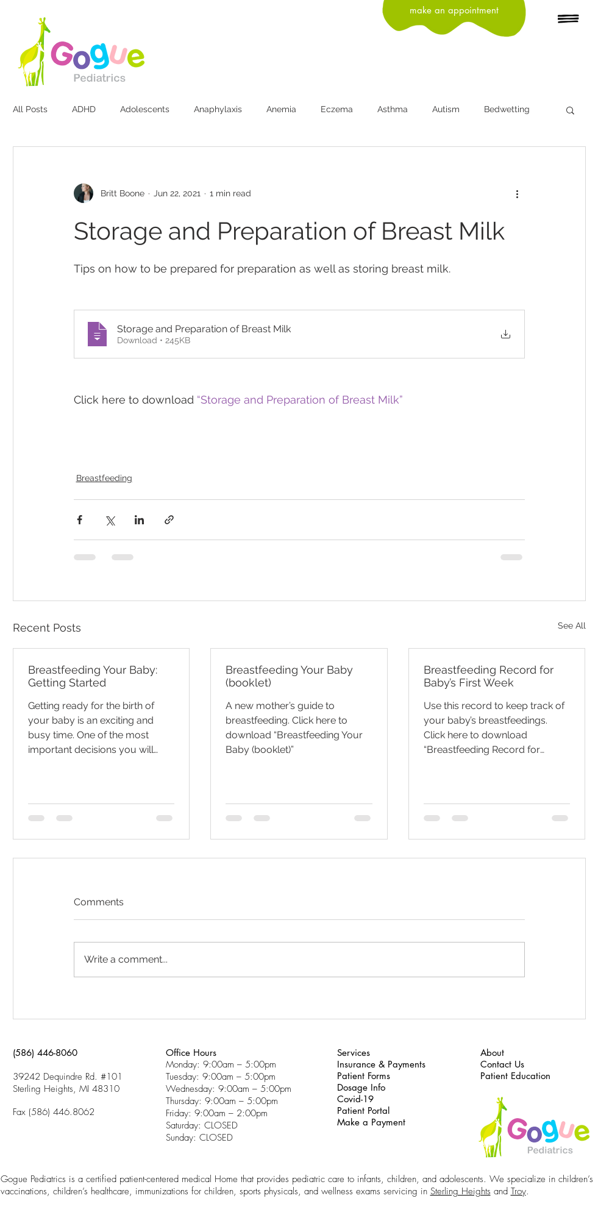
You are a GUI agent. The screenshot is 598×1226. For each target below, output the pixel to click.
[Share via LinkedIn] (139, 520)
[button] (569, 19)
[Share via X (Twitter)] (109, 520)
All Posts (30, 109)
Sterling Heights (460, 1191)
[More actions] (517, 193)
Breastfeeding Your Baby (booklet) (289, 676)
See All (572, 625)
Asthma (392, 109)
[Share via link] (169, 520)
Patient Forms (363, 1076)
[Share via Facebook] (79, 520)
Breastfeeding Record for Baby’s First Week (489, 676)
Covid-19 (355, 1099)
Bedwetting (507, 109)
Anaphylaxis (218, 109)
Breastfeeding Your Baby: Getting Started (92, 676)
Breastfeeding (104, 478)
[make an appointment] (454, 10)
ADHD (84, 109)
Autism (446, 109)
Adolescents (144, 109)
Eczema (337, 109)
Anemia (281, 109)
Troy (518, 1191)
